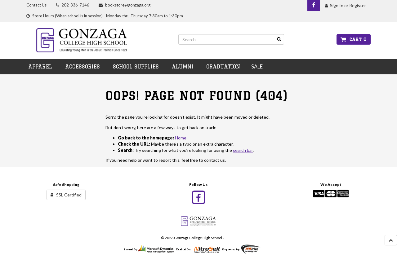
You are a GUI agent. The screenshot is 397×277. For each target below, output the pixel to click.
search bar (243, 150)
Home (180, 137)
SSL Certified (66, 194)
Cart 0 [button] (354, 39)
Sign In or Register (345, 5)
